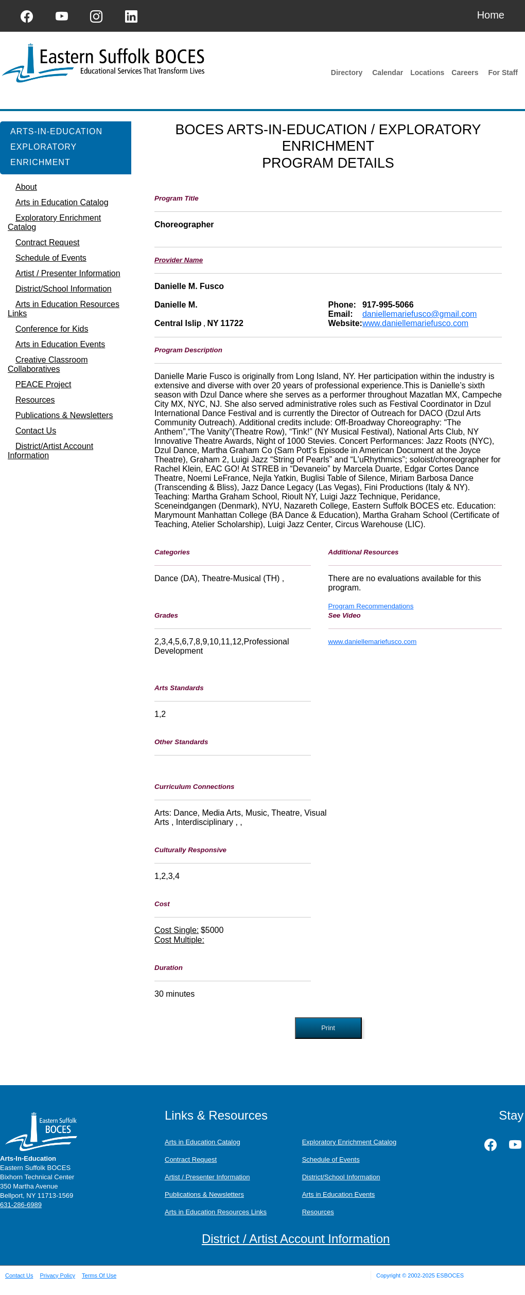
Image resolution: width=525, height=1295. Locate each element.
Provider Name (178, 260)
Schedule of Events (331, 1159)
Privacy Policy (57, 1275)
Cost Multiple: (179, 940)
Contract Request (191, 1159)
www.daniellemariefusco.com (415, 323)
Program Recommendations (371, 606)
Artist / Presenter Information (207, 1177)
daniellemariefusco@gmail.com (419, 314)
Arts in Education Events (338, 1194)
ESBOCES (450, 1275)
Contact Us (19, 1275)
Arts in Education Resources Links (216, 1212)
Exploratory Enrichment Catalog (349, 1142)
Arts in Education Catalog (202, 1142)
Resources (318, 1212)
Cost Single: (176, 930)
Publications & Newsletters (204, 1194)
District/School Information (341, 1177)
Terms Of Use (99, 1275)
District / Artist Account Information (296, 1239)
